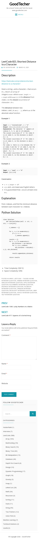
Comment (6, 335)
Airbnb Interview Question (27, 281)
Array (11, 278)
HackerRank (7, 427)
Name (5, 364)
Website (5, 383)
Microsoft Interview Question (20, 290)
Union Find (9, 516)
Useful (5, 528)
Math (7, 491)
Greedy (8, 479)
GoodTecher (19, 4)
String (8, 508)
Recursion (9, 496)
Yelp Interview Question (11, 294)
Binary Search (10, 447)
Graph (8, 475)
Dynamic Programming (14, 471)
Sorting (8, 500)
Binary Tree (10, 451)
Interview (6, 431)
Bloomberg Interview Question (21, 285)
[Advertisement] (19, 39)
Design (8, 467)
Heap (8, 483)
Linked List (9, 487)
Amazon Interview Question (12, 283)
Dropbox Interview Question (12, 286)
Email (4, 373)
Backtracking (10, 443)
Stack (7, 504)
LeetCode (17, 278)
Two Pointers (10, 512)
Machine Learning (9, 520)
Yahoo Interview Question (27, 293)
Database (9, 459)
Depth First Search (12, 463)
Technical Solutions (10, 524)
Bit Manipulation (11, 455)
